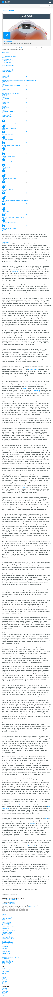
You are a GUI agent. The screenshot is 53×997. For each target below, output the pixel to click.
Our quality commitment (9, 899)
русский (4, 993)
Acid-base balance (7, 942)
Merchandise (6, 971)
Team (3, 976)
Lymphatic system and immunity (11, 936)
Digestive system (7, 940)
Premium (23, 47)
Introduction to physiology (10, 930)
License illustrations (8, 969)
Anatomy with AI (7, 963)
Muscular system (7, 932)
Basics (4, 914)
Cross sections (6, 924)
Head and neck (6, 922)
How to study (6, 953)
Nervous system (7, 933)
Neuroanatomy (6, 923)
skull (48, 806)
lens (23, 487)
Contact (4, 979)
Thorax (4, 919)
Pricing (4, 968)
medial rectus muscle (28, 846)
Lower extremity (7, 917)
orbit (46, 818)
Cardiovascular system (8, 934)
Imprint (4, 981)
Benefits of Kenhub (7, 961)
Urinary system (6, 941)
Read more (5, 242)
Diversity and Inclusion (9, 903)
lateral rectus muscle (25, 805)
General (4, 948)
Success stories (6, 962)
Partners (4, 977)
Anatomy (4, 912)
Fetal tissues (6, 951)
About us (4, 973)
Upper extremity (7, 915)
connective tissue (23, 449)
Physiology (5, 928)
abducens (32, 823)
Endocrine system (7, 937)
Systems (4, 950)
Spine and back (6, 918)
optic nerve (36, 390)
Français (4, 992)
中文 (3, 995)
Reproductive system (8, 943)
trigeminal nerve (33, 369)
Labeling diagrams (7, 960)
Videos (3, 5)
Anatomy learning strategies (10, 957)
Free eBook (5, 958)
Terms (4, 982)
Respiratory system (8, 938)
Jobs (3, 978)
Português (5, 991)
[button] (26, 562)
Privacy (4, 983)
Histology (5, 946)
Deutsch (4, 988)
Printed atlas (6, 956)
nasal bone (5, 808)
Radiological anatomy (8, 926)
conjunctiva (14, 271)
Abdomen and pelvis (8, 920)
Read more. (12, 902)
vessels (24, 388)
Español (4, 989)
